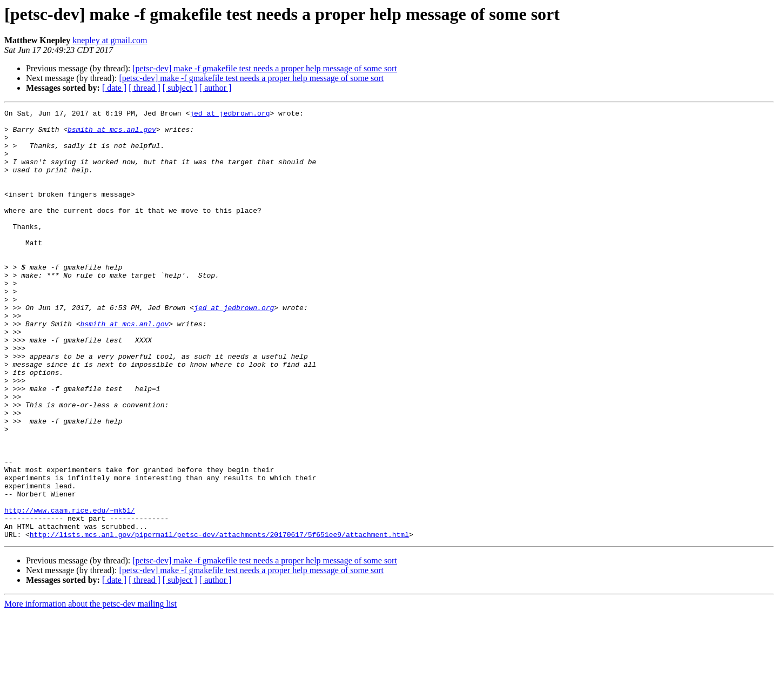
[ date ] (114, 87)
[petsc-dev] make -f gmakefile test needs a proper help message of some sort (264, 68)
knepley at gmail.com (109, 40)
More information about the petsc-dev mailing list (90, 689)
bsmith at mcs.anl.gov (112, 134)
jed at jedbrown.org (230, 114)
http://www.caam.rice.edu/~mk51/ (69, 591)
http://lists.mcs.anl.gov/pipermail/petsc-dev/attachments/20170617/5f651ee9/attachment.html (219, 620)
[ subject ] (180, 87)
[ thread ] (144, 87)
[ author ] (215, 87)
